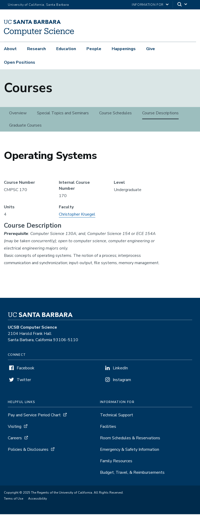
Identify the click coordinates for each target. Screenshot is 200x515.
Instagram (122, 380)
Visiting (14, 427)
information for (148, 5)
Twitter (24, 380)
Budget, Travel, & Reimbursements (132, 473)
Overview (18, 114)
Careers (15, 439)
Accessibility (37, 499)
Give (150, 49)
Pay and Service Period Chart (34, 416)
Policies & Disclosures (28, 450)
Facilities (108, 427)
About (10, 49)
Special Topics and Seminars (63, 114)
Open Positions (19, 62)
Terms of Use (13, 499)
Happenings (124, 49)
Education (66, 49)
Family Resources (116, 462)
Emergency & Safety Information (129, 450)
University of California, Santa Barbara (38, 5)
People (93, 49)
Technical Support (116, 416)
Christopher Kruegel (77, 215)
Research (36, 49)
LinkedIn (120, 369)
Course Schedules (115, 114)
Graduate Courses (25, 126)
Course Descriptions (160, 114)
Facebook (25, 369)
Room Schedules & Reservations (130, 439)
